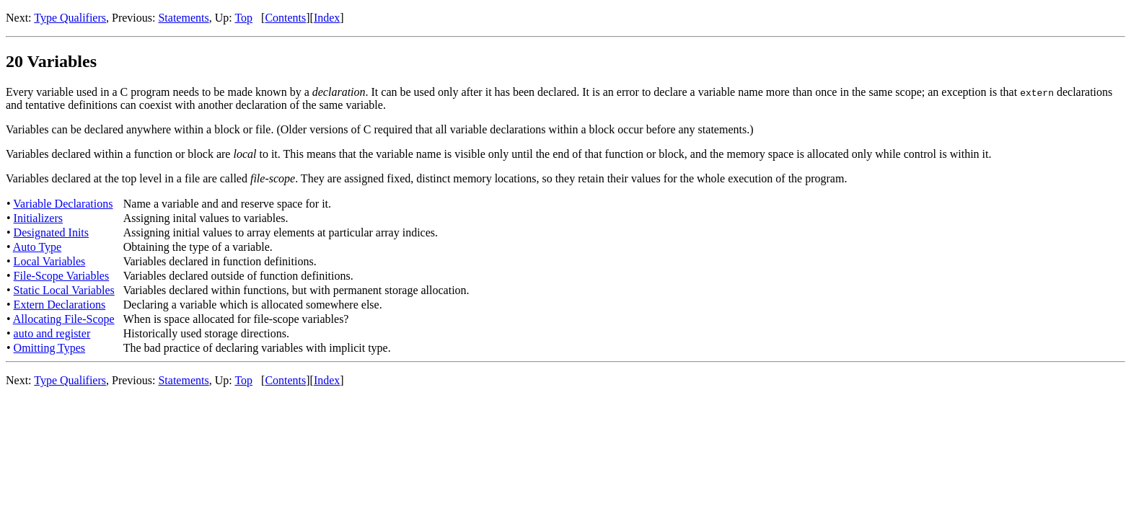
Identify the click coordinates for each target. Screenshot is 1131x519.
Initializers (38, 218)
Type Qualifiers (70, 18)
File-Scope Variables (62, 276)
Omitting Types (49, 348)
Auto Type (37, 247)
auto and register (52, 333)
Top (243, 18)
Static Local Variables (64, 290)
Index (327, 18)
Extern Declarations (60, 304)
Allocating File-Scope (64, 319)
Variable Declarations (63, 204)
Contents (285, 18)
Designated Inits (51, 232)
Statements (183, 18)
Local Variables (50, 261)
